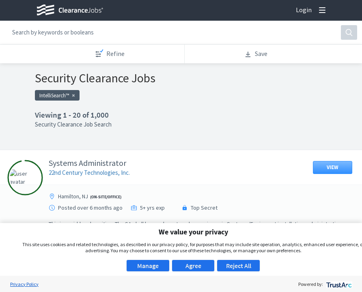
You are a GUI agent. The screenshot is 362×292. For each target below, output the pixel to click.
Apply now (141, 81)
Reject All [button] (238, 266)
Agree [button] (193, 266)
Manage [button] (148, 266)
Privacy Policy (24, 284)
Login (304, 10)
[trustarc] (338, 284)
